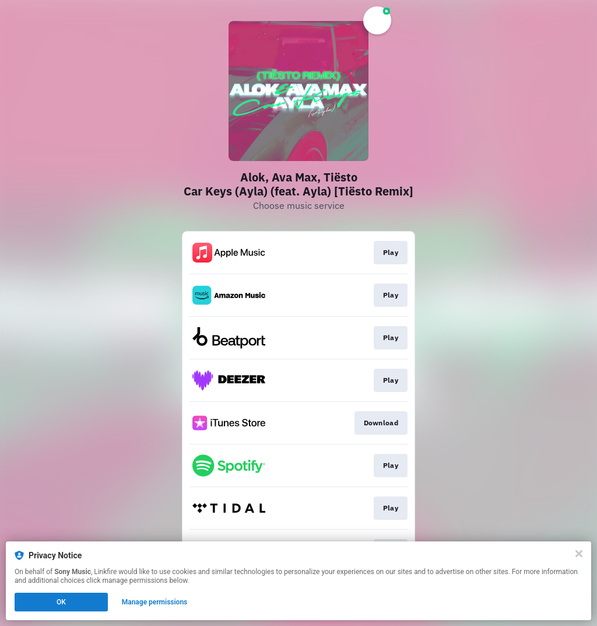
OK (61, 602)
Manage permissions (155, 602)
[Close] (579, 553)
